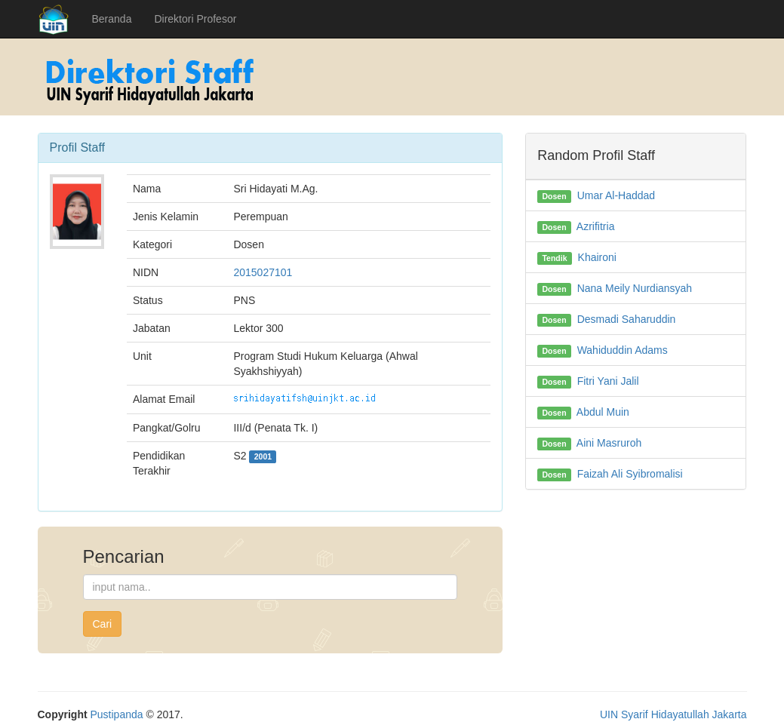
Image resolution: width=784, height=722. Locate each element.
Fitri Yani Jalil (608, 381)
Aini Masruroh (608, 443)
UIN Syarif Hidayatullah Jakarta (673, 714)
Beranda (112, 19)
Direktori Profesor (195, 19)
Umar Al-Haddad (616, 195)
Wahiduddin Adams (622, 350)
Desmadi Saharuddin (626, 319)
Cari (102, 624)
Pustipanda (117, 714)
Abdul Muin (602, 412)
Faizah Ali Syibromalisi (630, 474)
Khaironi (597, 257)
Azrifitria (595, 226)
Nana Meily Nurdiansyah (635, 288)
